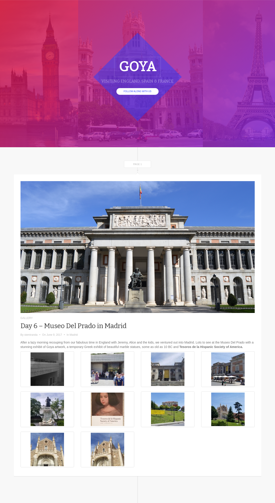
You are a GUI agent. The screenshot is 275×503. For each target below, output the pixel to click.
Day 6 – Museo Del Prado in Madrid (73, 326)
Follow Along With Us (137, 91)
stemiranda (30, 334)
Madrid (74, 334)
